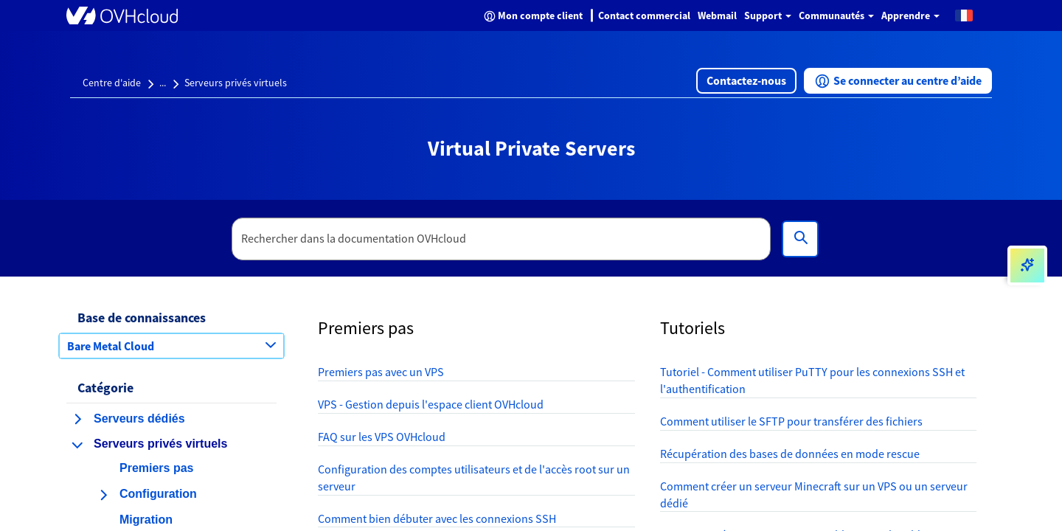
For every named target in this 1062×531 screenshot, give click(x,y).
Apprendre (910, 15)
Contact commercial (644, 15)
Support (767, 15)
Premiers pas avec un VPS (381, 371)
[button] (964, 15)
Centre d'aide (112, 82)
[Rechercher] (800, 239)
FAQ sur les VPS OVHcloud (381, 436)
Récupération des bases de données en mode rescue (790, 453)
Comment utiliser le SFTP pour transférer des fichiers (791, 421)
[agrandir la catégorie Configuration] (103, 494)
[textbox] (501, 239)
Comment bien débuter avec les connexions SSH (437, 518)
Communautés (836, 15)
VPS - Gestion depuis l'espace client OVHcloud (431, 404)
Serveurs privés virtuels (235, 82)
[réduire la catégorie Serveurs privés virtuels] (77, 444)
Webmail (717, 15)
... (162, 82)
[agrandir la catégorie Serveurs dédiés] (77, 419)
